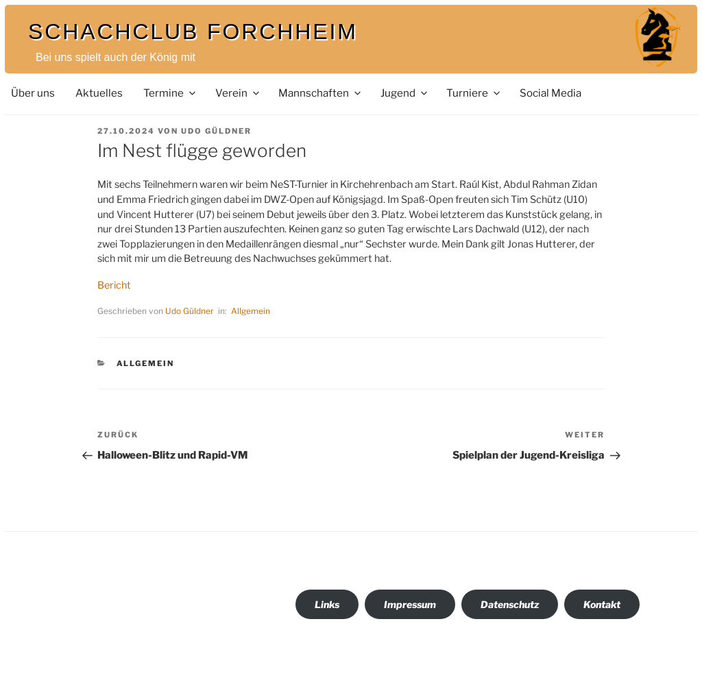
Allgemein (250, 311)
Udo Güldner (216, 131)
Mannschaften (320, 92)
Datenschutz (510, 604)
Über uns (33, 92)
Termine (170, 92)
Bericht (114, 285)
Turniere (474, 92)
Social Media (550, 92)
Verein (238, 92)
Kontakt (601, 604)
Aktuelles (99, 92)
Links (327, 604)
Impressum (410, 604)
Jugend (404, 92)
